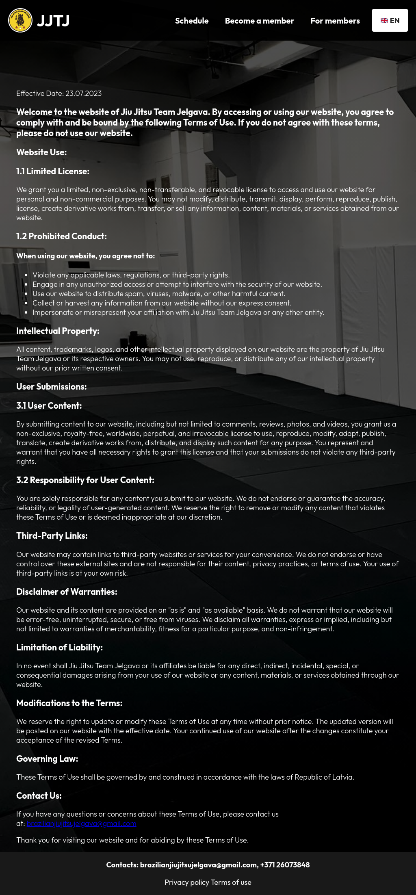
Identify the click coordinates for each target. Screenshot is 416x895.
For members (335, 20)
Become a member (260, 20)
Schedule (192, 20)
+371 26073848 (285, 864)
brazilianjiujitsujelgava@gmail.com (81, 823)
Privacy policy (187, 882)
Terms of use (231, 882)
